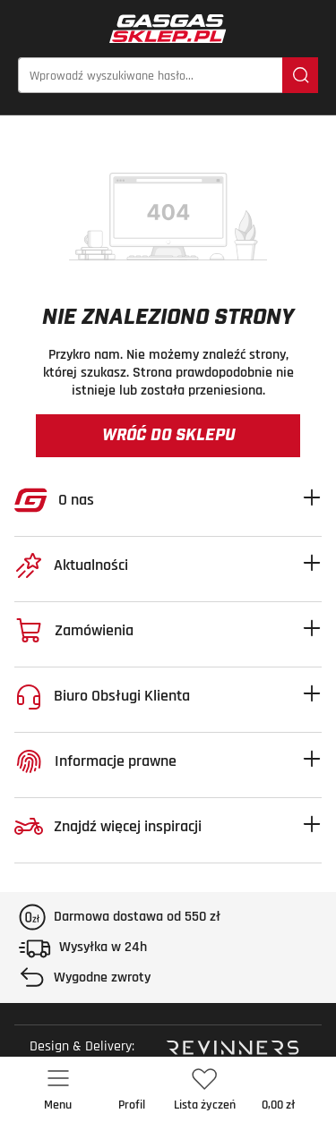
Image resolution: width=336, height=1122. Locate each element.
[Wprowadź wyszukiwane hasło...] (150, 75)
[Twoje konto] (131, 1089)
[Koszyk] (278, 1089)
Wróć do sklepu (168, 436)
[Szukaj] (300, 75)
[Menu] (58, 1089)
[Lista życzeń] (205, 1089)
